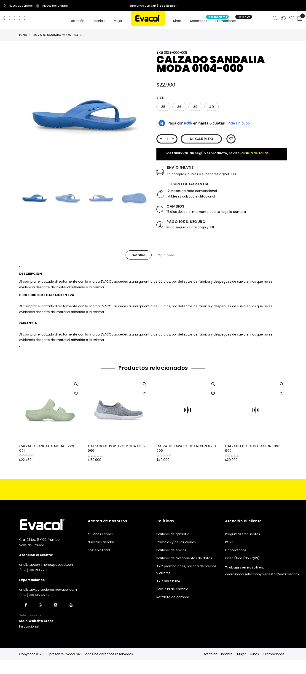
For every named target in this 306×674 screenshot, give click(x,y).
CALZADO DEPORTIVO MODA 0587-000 (118, 448)
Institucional (29, 626)
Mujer (241, 654)
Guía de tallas (256, 153)
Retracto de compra (172, 597)
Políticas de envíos (171, 550)
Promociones (274, 654)
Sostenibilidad (99, 550)
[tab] (139, 255)
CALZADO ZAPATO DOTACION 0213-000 (187, 448)
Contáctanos (235, 550)
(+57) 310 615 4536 (34, 595)
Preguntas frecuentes (242, 534)
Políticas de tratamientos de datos (184, 558)
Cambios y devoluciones (176, 542)
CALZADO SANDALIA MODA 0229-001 (47, 448)
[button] (75, 394)
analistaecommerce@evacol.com (46, 564)
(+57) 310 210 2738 (33, 570)
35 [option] (163, 107)
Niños (254, 654)
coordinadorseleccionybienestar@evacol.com (262, 574)
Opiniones (166, 255)
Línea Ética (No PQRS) (242, 558)
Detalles (139, 255)
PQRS (229, 542)
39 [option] (195, 107)
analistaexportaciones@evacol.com (48, 589)
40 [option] (211, 107)
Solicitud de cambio (172, 589)
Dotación (210, 654)
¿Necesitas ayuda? (52, 6)
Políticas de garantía (172, 534)
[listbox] (221, 107)
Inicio (23, 35)
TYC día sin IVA (168, 581)
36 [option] (179, 107)
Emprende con (153, 6)
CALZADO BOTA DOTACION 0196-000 (253, 448)
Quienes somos (100, 534)
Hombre (226, 654)
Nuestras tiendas (18, 6)
